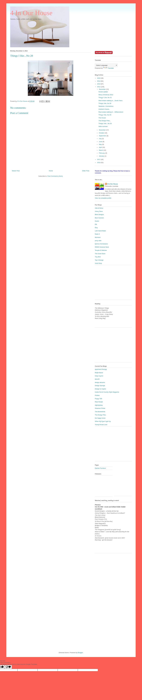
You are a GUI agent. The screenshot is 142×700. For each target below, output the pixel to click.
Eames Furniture (100, 468)
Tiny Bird (98, 257)
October (102, 133)
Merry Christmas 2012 (105, 95)
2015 (99, 78)
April (100, 147)
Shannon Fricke (100, 408)
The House (102, 118)
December (102, 89)
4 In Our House (31, 13)
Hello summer (103, 126)
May (100, 144)
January (102, 156)
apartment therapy (101, 369)
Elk (96, 224)
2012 (99, 87)
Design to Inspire (100, 389)
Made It (97, 234)
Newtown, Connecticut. (106, 106)
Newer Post (16, 171)
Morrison (98, 237)
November (102, 130)
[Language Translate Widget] (106, 65)
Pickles (97, 395)
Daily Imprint (99, 376)
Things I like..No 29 (104, 115)
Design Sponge (100, 385)
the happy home (100, 418)
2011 (99, 159)
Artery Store (99, 211)
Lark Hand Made (100, 231)
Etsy (96, 227)
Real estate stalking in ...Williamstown (110, 112)
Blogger (80, 652)
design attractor (100, 382)
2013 (99, 84)
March (101, 150)
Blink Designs (99, 214)
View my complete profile (103, 198)
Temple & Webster (101, 250)
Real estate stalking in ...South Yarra (110, 100)
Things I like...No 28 (105, 123)
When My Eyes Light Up (103, 421)
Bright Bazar (99, 372)
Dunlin (97, 221)
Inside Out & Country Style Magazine (107, 392)
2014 (99, 81)
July (100, 138)
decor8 (97, 379)
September (103, 136)
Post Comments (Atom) (55, 176)
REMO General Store (102, 247)
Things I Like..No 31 (105, 97)
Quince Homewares (101, 244)
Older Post (85, 171)
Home (51, 171)
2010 (99, 162)
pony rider (98, 240)
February (102, 153)
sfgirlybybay (99, 405)
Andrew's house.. (104, 109)
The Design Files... (104, 120)
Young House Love (101, 424)
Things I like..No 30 (104, 103)
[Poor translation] (8, 667)
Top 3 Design (99, 260)
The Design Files (100, 415)
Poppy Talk (98, 398)
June (101, 141)
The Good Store (100, 253)
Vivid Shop (98, 263)
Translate (108, 68)
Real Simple (99, 402)
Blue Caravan (99, 218)
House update (103, 92)
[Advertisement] (112, 283)
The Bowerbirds (100, 411)
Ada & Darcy (99, 208)
